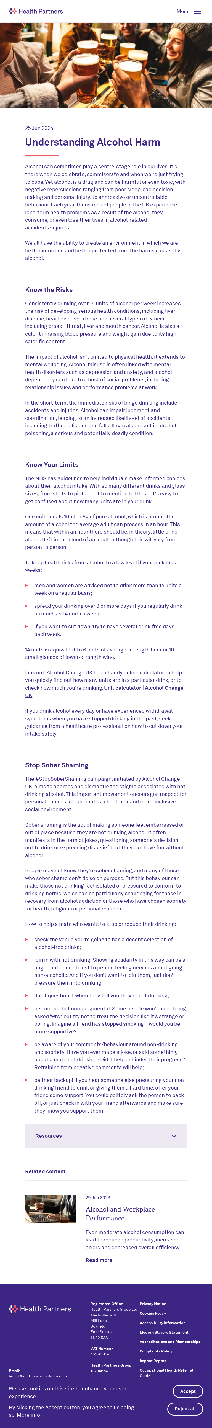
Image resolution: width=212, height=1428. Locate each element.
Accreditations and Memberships (170, 1341)
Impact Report (153, 1361)
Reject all (185, 1409)
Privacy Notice (153, 1304)
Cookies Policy (153, 1313)
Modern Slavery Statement (164, 1332)
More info (28, 1415)
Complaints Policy (156, 1351)
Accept (188, 1391)
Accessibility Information (163, 1323)
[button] (190, 11)
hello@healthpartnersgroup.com (38, 1376)
